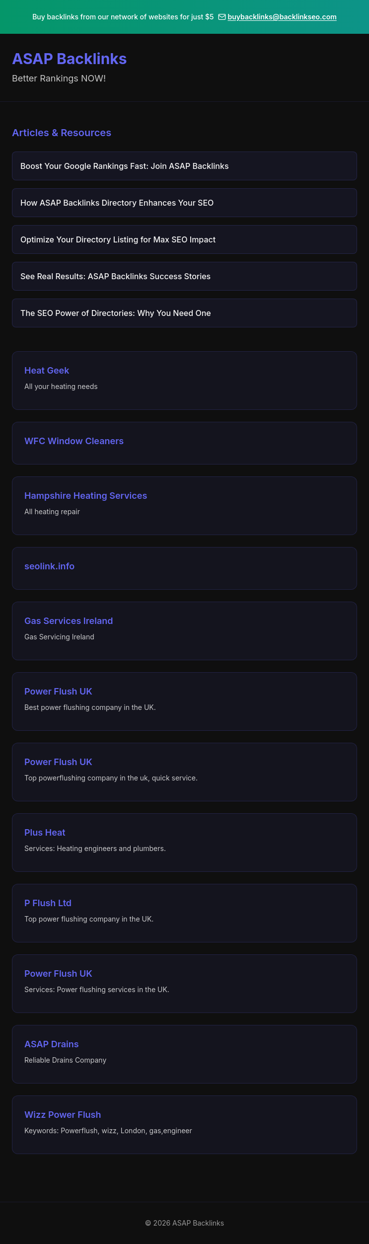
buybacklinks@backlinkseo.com (277, 16)
